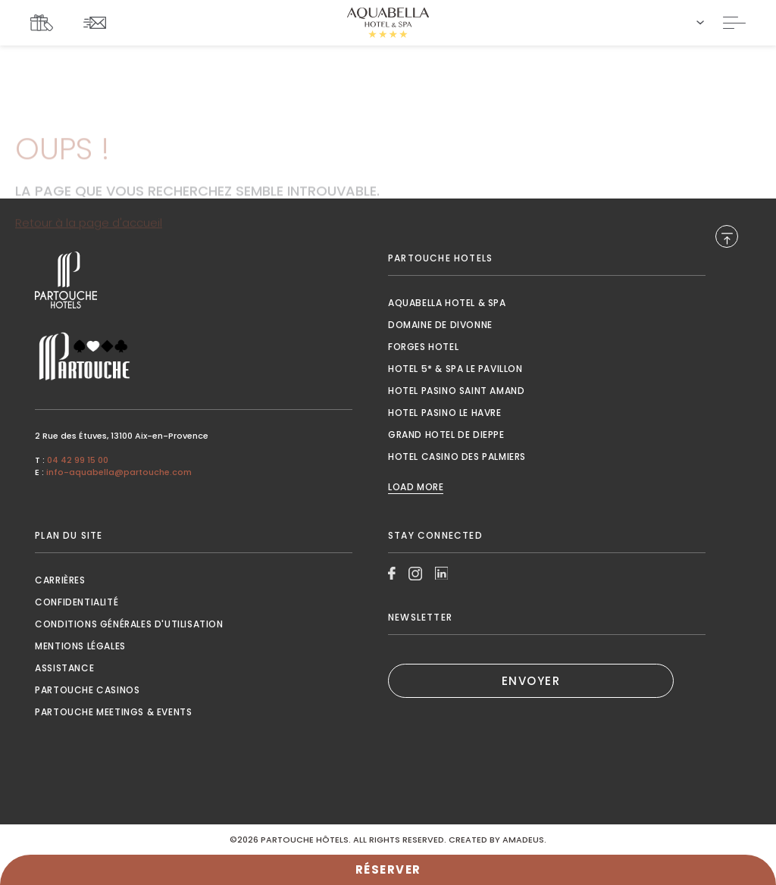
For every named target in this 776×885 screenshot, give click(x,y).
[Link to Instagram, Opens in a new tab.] (415, 573)
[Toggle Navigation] (734, 23)
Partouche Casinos (87, 689)
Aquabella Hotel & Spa (447, 302)
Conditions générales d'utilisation (129, 624)
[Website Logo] (388, 23)
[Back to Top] (726, 236)
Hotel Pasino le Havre (445, 412)
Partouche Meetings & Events (113, 711)
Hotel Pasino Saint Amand (456, 390)
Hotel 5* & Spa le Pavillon (455, 368)
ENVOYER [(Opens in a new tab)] (531, 681)
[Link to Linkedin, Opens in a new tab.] (442, 573)
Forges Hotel (423, 346)
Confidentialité (76, 602)
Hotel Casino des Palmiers (457, 456)
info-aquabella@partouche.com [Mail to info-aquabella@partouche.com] (119, 472)
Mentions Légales (80, 646)
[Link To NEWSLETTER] (98, 22)
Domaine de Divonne (440, 324)
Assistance (64, 667)
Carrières (60, 580)
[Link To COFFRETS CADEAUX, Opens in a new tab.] (45, 22)
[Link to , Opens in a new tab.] (193, 280)
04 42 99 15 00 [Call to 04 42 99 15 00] (77, 460)
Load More (415, 487)
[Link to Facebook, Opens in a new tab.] (392, 573)
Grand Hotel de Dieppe (446, 434)
